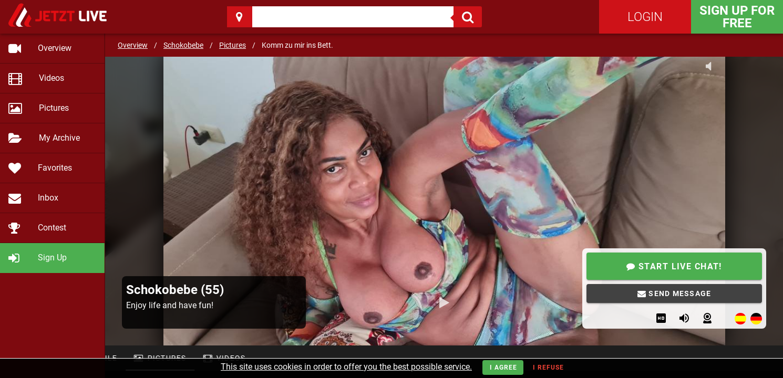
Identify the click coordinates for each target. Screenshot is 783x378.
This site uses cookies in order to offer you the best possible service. (346, 367)
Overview (133, 45)
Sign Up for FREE (737, 16)
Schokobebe (183, 45)
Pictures (232, 45)
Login (645, 16)
